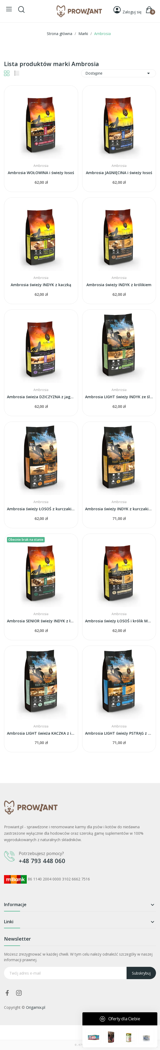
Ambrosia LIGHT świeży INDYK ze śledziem (119, 396)
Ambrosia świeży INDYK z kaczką (41, 284)
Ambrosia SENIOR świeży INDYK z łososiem (41, 620)
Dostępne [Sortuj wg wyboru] (118, 73)
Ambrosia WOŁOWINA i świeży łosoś (41, 172)
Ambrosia (40, 165)
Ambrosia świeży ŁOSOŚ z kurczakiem (41, 508)
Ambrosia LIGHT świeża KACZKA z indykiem (41, 733)
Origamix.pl (35, 1007)
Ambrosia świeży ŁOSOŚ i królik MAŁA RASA (119, 620)
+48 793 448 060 (42, 860)
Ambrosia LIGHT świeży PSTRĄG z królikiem (119, 733)
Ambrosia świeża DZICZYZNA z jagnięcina (41, 396)
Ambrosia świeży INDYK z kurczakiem (119, 508)
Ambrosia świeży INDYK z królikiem (118, 284)
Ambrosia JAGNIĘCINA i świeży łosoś (119, 172)
